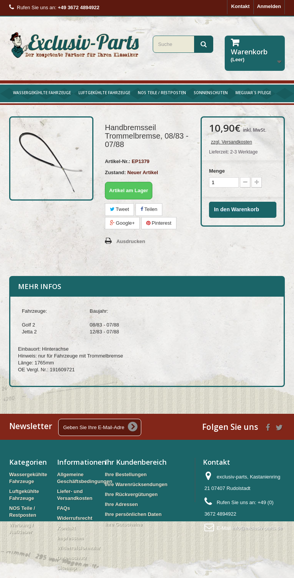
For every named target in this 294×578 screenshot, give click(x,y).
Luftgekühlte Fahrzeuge (104, 92)
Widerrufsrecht (74, 518)
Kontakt (240, 6)
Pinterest (159, 223)
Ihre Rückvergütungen (131, 494)
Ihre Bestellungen (126, 474)
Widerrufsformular (78, 548)
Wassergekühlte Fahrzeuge (42, 92)
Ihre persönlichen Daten (133, 514)
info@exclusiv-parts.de (257, 528)
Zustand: (115, 172)
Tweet (119, 209)
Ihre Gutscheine (123, 524)
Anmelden (269, 6)
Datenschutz (72, 558)
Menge (217, 171)
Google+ (122, 223)
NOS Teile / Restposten (162, 92)
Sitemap (67, 568)
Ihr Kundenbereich (136, 462)
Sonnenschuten (211, 92)
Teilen (148, 209)
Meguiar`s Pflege (253, 92)
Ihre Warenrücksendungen (136, 484)
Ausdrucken (130, 241)
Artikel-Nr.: (117, 161)
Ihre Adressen (121, 504)
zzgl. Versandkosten (231, 142)
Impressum (70, 538)
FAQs (63, 508)
